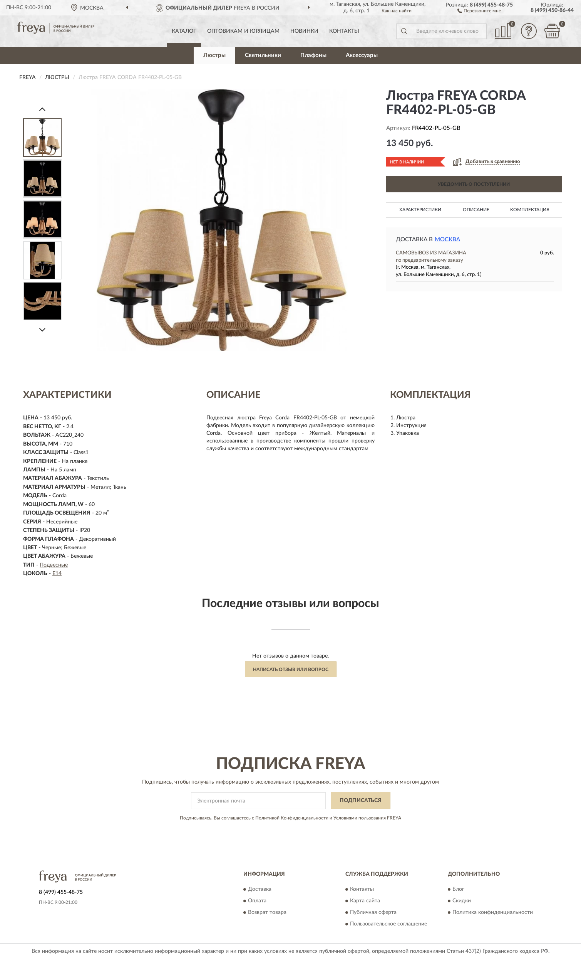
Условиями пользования (359, 818)
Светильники (263, 55)
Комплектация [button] (529, 209)
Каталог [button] (184, 31)
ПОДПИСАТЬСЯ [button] (361, 800)
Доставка (259, 889)
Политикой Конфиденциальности (291, 818)
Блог (458, 889)
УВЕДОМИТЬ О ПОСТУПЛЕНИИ (474, 184)
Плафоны (313, 55)
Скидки (461, 900)
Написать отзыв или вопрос (290, 669)
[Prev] (42, 109)
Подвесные (54, 565)
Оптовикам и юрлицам (243, 31)
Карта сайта (365, 900)
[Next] (42, 329)
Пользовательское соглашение (388, 924)
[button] (479, 10)
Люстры (214, 55)
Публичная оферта (373, 912)
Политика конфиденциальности (492, 912)
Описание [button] (476, 209)
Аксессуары (362, 55)
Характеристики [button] (420, 209)
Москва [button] (447, 239)
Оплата (257, 900)
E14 (57, 573)
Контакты (344, 31)
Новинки (304, 31)
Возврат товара (267, 912)
